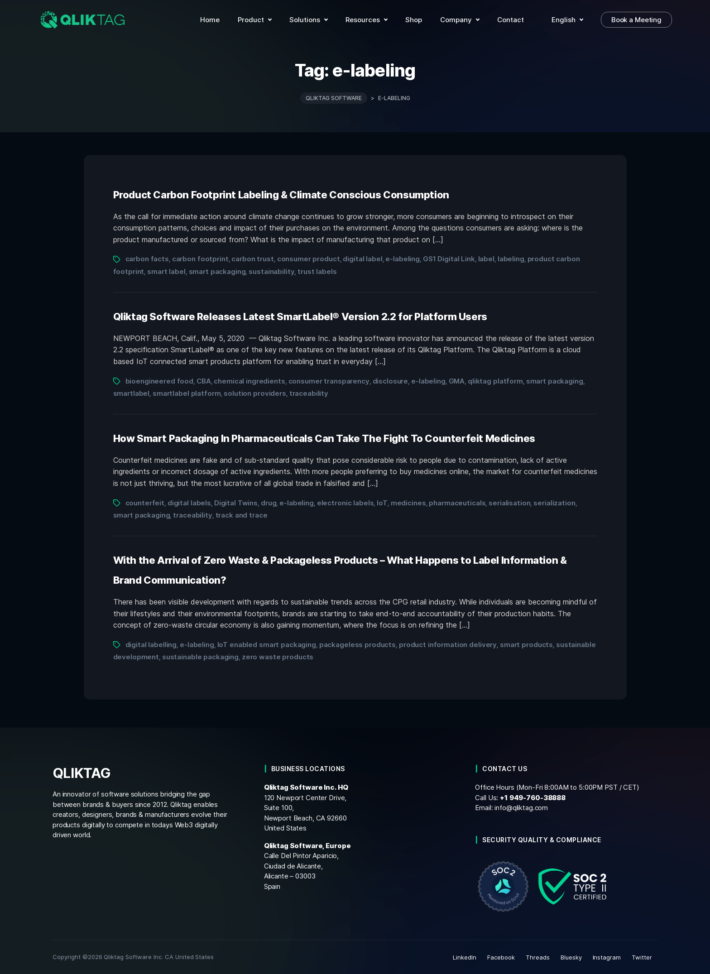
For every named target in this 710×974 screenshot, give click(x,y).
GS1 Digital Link (449, 258)
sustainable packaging (200, 656)
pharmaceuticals (457, 502)
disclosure (390, 380)
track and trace (242, 514)
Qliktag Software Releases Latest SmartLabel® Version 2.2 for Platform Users (300, 316)
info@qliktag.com (521, 807)
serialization (554, 502)
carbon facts (147, 258)
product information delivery (448, 644)
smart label (166, 271)
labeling (511, 258)
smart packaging (217, 271)
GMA (457, 380)
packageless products (357, 644)
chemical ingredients (249, 380)
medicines (408, 502)
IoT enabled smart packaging (266, 644)
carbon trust (252, 258)
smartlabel (131, 393)
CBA (204, 380)
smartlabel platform (187, 393)
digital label (362, 258)
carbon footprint (200, 258)
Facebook (501, 956)
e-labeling (402, 258)
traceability (308, 393)
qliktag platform (495, 380)
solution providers (255, 393)
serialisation (509, 502)
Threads (538, 956)
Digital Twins (236, 502)
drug (268, 502)
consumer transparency (328, 380)
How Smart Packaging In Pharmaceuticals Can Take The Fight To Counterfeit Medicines (324, 438)
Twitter (642, 956)
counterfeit (145, 502)
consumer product (308, 258)
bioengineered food (159, 380)
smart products (526, 644)
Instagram (607, 956)
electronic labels (345, 502)
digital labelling (151, 644)
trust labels (316, 271)
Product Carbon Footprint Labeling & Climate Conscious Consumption (281, 194)
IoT (382, 502)
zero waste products (277, 656)
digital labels (189, 502)
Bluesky (571, 956)
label (486, 258)
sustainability (271, 271)
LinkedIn (464, 956)
